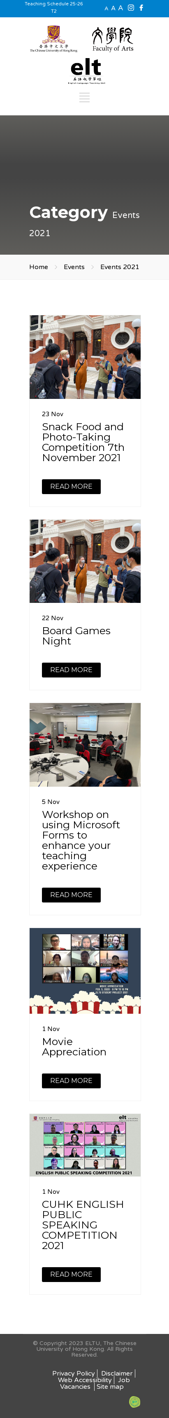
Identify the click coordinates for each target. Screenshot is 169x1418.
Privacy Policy (73, 1373)
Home (38, 267)
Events (74, 267)
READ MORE (71, 486)
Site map (110, 1387)
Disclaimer (117, 1373)
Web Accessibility (85, 1380)
